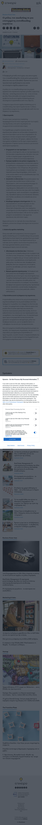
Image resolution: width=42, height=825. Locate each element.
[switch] (35, 413)
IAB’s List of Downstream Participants (13, 402)
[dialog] (21, 412)
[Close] (38, 379)
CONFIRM (12, 439)
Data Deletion (11, 445)
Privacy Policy (31, 445)
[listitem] (21, 409)
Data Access (20, 445)
